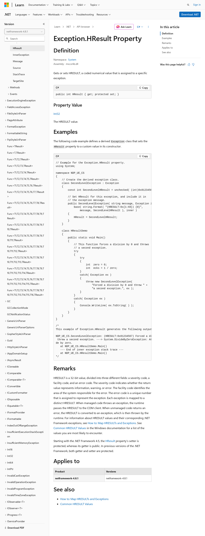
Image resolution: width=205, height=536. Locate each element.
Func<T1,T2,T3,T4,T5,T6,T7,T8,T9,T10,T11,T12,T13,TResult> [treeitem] (25, 260)
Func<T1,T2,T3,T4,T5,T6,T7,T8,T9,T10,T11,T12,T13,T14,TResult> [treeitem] (25, 271)
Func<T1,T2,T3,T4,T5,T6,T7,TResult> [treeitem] (25, 194)
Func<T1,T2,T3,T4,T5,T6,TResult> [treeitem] (25, 185)
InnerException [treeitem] (21, 54)
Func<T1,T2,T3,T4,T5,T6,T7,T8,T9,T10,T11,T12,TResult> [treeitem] (25, 249)
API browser (83, 26)
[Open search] (188, 5)
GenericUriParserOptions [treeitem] (20, 327)
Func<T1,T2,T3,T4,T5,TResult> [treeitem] (23, 179)
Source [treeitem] (17, 67)
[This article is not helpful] (193, 64)
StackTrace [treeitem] (19, 74)
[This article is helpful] (189, 64)
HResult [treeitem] (17, 48)
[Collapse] (44, 24)
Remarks (166, 43)
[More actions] (148, 27)
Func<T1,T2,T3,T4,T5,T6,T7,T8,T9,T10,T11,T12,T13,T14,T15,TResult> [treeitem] (25, 281)
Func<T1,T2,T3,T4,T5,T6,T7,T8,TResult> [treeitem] (26, 205)
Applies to (167, 47)
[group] (102, 260)
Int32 (56, 114)
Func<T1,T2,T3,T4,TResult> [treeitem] (21, 172)
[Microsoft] (6, 5)
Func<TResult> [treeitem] (15, 146)
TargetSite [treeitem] (18, 81)
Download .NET (190, 14)
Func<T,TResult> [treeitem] (16, 152)
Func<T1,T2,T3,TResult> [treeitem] (20, 165)
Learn (57, 26)
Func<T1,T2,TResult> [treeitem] (18, 159)
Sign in (197, 4)
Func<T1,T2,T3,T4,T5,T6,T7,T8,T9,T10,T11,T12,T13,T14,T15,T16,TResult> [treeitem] (25, 292)
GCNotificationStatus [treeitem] (18, 314)
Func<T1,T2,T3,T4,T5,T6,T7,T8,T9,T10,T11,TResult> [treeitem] (25, 238)
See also (166, 52)
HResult (110, 441)
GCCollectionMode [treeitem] (17, 307)
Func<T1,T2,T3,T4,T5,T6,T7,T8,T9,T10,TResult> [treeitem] (25, 227)
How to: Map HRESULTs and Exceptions (112, 423)
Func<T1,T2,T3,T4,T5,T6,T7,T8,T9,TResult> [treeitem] (25, 216)
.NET (68, 26)
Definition (167, 33)
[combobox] (24, 31)
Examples (167, 38)
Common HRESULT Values (69, 428)
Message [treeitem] (18, 61)
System (72, 59)
